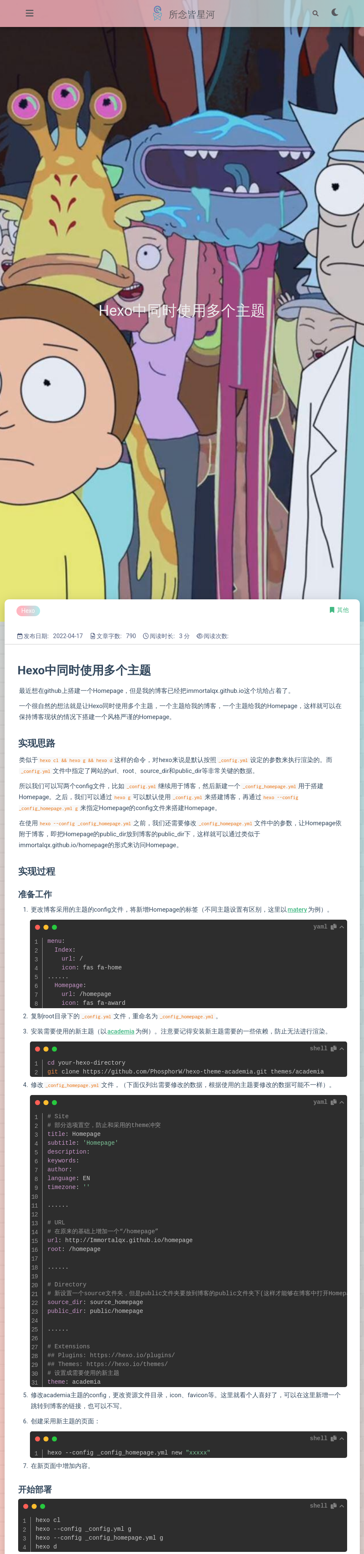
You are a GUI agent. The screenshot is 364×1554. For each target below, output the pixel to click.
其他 (343, 610)
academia (121, 1031)
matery (297, 909)
